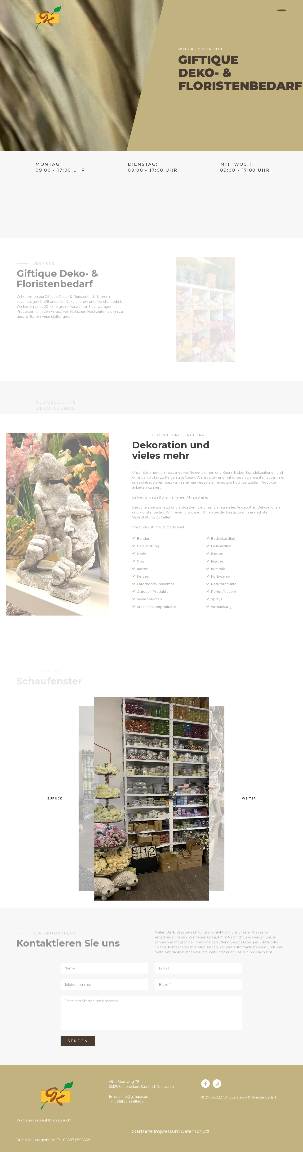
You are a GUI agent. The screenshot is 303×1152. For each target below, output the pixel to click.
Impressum (167, 1131)
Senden (78, 1041)
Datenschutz (195, 1131)
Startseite (142, 1131)
